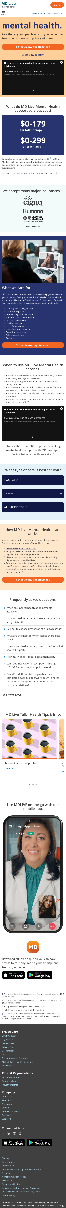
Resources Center (10, 1081)
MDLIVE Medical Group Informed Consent (21, 1169)
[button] (29, 784)
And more (10, 338)
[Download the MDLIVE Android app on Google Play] (39, 1142)
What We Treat (9, 1036)
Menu (3, 13)
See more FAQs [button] (12, 694)
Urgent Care (7, 1039)
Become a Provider (10, 1111)
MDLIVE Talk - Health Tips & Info (17, 1062)
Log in (5, 173)
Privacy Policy (8, 1165)
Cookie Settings (9, 1195)
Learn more (10, 768)
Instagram (19, 1133)
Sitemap (6, 1158)
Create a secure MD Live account (21, 548)
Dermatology (8, 1050)
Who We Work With (11, 1077)
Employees (7, 1115)
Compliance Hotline (11, 1184)
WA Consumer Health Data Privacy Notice (21, 1191)
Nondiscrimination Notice (14, 1176)
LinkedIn (8, 1133)
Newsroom (7, 1104)
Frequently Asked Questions (15, 1058)
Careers (5, 1107)
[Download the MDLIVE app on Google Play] (39, 975)
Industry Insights (10, 1084)
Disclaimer (7, 1173)
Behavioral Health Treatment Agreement (21, 1188)
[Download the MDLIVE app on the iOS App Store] (13, 975)
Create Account (38, 13)
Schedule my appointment (33, 47)
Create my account (33, 54)
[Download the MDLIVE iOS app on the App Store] (13, 1142)
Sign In (57, 5)
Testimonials (8, 1065)
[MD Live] (8, 5)
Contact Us (7, 1096)
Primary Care (8, 1047)
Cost (4, 1054)
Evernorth (6, 1118)
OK (33, 90)
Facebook (3, 1133)
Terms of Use (8, 1162)
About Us (6, 1100)
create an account (19, 173)
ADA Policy (7, 1180)
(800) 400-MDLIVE (55, 13)
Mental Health (8, 1043)
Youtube (14, 1133)
